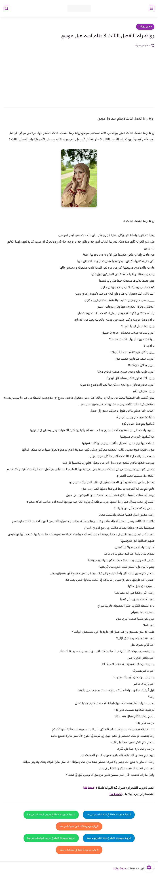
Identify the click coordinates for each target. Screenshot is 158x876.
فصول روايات (145, 27)
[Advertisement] (79, 74)
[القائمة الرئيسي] (151, 8)
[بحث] (6, 8)
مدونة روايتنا (120, 868)
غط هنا (87, 788)
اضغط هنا (115, 794)
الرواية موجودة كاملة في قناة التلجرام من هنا (109, 814)
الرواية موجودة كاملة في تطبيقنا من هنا (79, 826)
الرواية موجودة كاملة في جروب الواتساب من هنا (51, 814)
